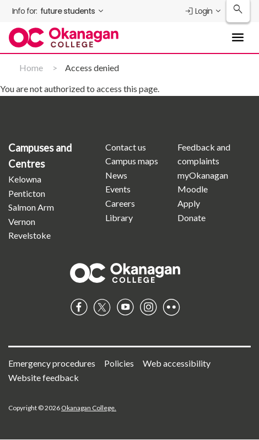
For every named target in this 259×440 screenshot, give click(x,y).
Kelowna (24, 179)
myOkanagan (202, 175)
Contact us (125, 147)
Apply (188, 203)
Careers (120, 203)
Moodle (192, 189)
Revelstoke (29, 235)
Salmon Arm (31, 207)
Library (119, 217)
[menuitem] (59, 11)
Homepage (125, 273)
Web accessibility (177, 363)
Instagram (148, 307)
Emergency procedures (51, 363)
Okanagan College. (88, 408)
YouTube (125, 307)
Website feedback (43, 377)
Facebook (79, 307)
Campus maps (131, 160)
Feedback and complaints (203, 154)
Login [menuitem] (198, 11)
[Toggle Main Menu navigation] (238, 37)
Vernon (21, 221)
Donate (191, 217)
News (116, 175)
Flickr (171, 307)
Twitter (102, 307)
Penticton (26, 193)
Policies (119, 363)
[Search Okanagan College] (238, 11)
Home (31, 67)
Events (118, 189)
